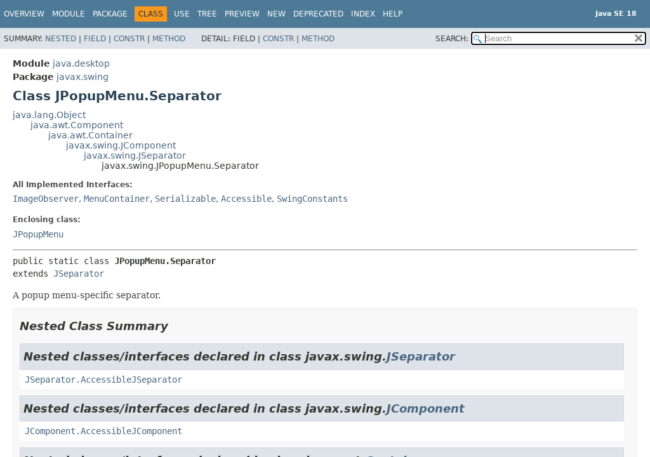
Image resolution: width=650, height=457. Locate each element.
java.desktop (81, 63)
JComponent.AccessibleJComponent (103, 431)
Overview (24, 14)
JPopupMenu (38, 234)
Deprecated (318, 14)
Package (110, 14)
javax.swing (82, 77)
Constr (129, 38)
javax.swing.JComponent (121, 145)
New (276, 14)
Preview (242, 14)
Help (392, 14)
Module (68, 14)
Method (168, 38)
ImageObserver (46, 199)
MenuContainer (117, 199)
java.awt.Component (76, 125)
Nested (60, 38)
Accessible (246, 199)
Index (363, 14)
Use (182, 14)
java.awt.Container (90, 135)
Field (95, 38)
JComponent (426, 408)
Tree (207, 14)
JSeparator (78, 273)
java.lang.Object (49, 115)
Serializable (185, 199)
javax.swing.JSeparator (135, 155)
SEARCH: (451, 38)
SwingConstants (312, 199)
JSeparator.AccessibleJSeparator (103, 379)
